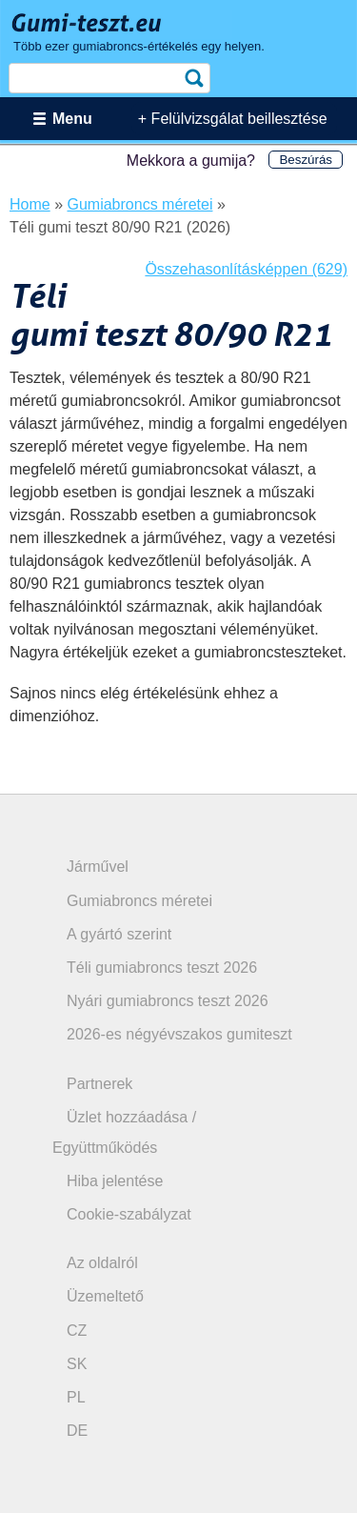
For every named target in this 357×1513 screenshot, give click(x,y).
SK (77, 1364)
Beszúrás (305, 159)
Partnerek (99, 1084)
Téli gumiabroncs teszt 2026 (162, 967)
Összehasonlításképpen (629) (246, 269)
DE (77, 1430)
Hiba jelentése (115, 1181)
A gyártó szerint (119, 934)
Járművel (98, 866)
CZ (77, 1330)
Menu (72, 119)
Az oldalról (102, 1263)
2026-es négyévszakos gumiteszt (179, 1034)
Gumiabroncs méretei (139, 901)
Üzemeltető (105, 1296)
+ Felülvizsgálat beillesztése (232, 119)
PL (76, 1397)
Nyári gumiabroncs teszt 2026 (167, 1001)
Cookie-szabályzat (129, 1214)
